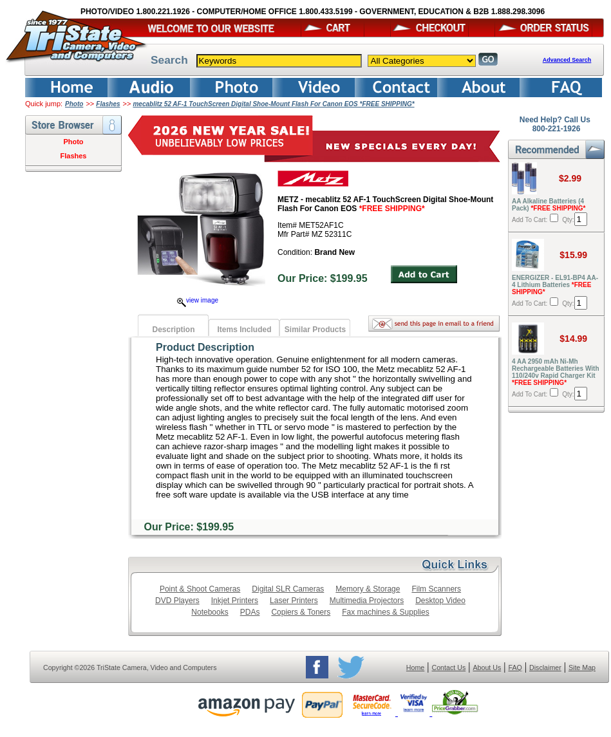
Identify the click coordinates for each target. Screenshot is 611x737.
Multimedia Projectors (367, 600)
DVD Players (177, 600)
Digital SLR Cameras (288, 588)
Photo (74, 103)
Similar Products (315, 329)
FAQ (515, 667)
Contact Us (449, 667)
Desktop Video (440, 600)
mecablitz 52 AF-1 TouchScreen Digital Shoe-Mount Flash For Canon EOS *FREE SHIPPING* (273, 103)
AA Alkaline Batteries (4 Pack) (549, 205)
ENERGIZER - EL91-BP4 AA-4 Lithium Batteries (555, 284)
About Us (487, 667)
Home (415, 667)
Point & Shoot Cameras (200, 588)
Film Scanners (436, 588)
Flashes (108, 103)
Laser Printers (294, 600)
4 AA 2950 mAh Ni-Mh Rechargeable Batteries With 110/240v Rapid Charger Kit (555, 372)
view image (197, 300)
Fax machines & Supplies (385, 612)
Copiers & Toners (300, 612)
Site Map (582, 667)
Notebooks (209, 612)
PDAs (250, 612)
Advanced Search (567, 60)
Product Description (205, 347)
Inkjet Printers (234, 600)
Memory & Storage (367, 588)
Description (173, 329)
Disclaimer (545, 667)
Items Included (244, 329)
